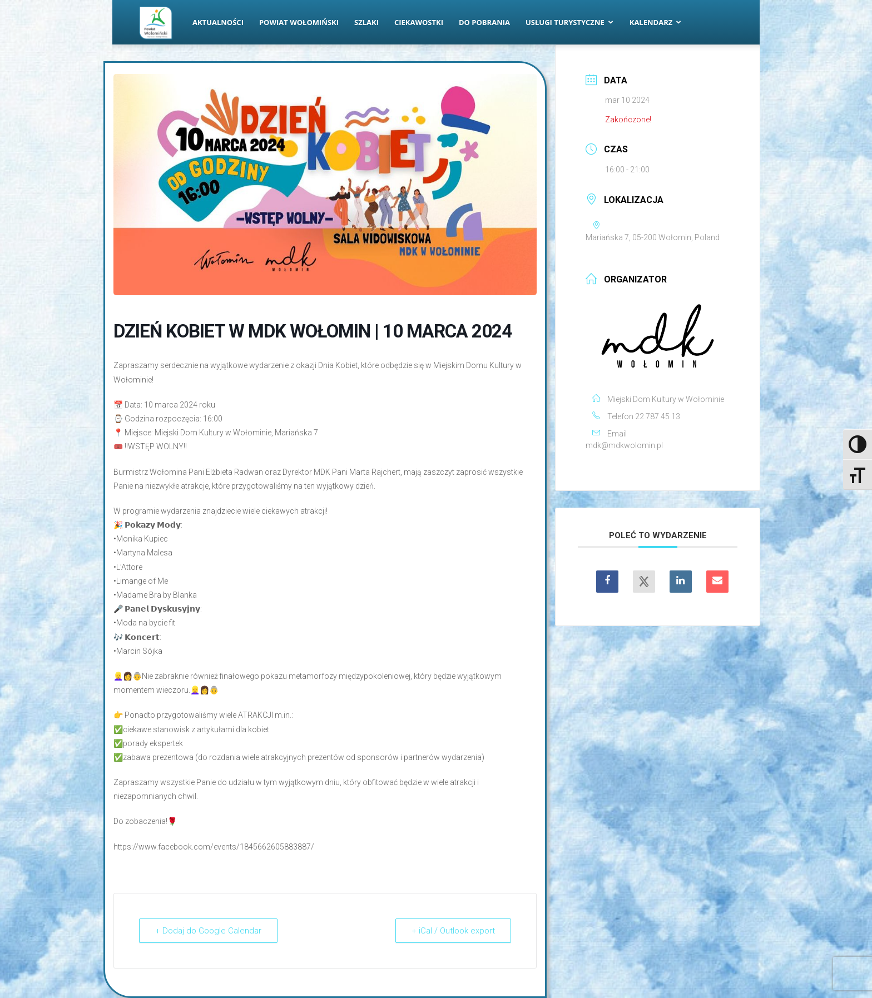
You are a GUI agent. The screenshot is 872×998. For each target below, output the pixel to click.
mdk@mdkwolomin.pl (624, 445)
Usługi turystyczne (569, 22)
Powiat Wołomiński (299, 22)
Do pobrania (484, 22)
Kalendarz (656, 22)
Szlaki (366, 22)
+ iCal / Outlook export (453, 931)
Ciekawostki (418, 22)
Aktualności (218, 22)
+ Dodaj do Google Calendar (208, 931)
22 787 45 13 (657, 416)
